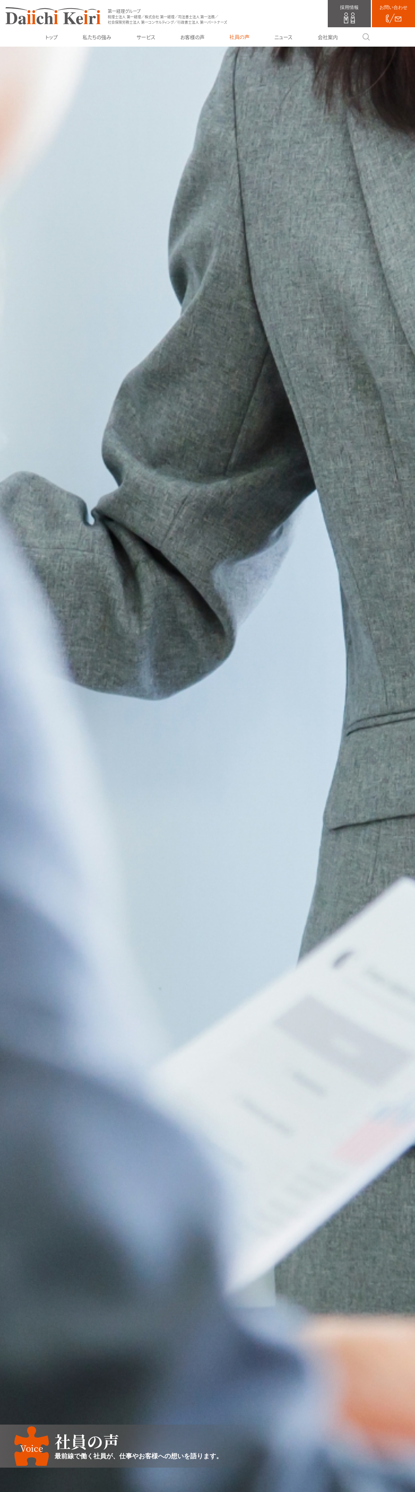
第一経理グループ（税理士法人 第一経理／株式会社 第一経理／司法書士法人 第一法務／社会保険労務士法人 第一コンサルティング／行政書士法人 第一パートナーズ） (53, 15)
